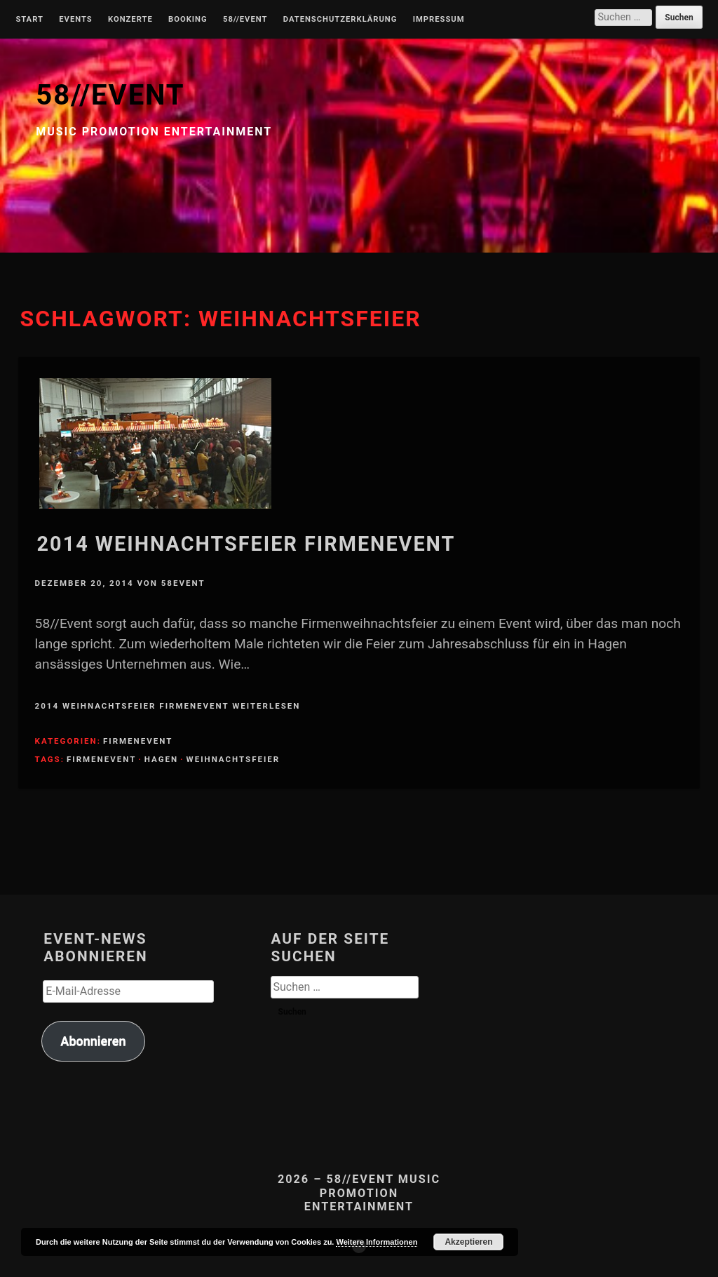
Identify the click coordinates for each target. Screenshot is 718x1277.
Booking (187, 19)
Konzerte (130, 19)
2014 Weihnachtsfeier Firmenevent (246, 544)
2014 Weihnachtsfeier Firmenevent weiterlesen (168, 706)
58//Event (245, 19)
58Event (183, 583)
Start (29, 19)
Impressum (439, 19)
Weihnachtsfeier (233, 759)
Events (75, 19)
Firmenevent (137, 741)
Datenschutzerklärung (340, 19)
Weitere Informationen (376, 1242)
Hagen (161, 759)
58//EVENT (110, 95)
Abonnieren (93, 1041)
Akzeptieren (468, 1242)
